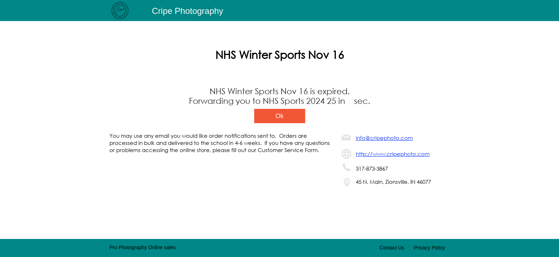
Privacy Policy (429, 248)
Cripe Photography (187, 11)
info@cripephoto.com (384, 137)
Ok (279, 116)
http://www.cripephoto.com (393, 153)
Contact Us (392, 248)
